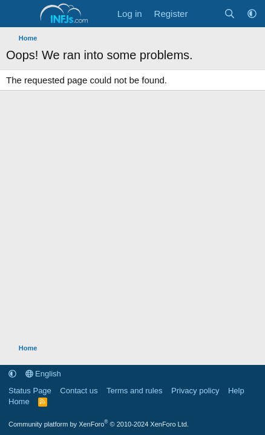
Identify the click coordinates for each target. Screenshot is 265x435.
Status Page (29, 390)
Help (236, 390)
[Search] (229, 13)
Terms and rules (134, 390)
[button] (252, 13)
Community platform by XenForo (98, 424)
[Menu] (16, 14)
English (43, 373)
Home (19, 401)
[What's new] (205, 13)
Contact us (78, 390)
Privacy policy (195, 390)
